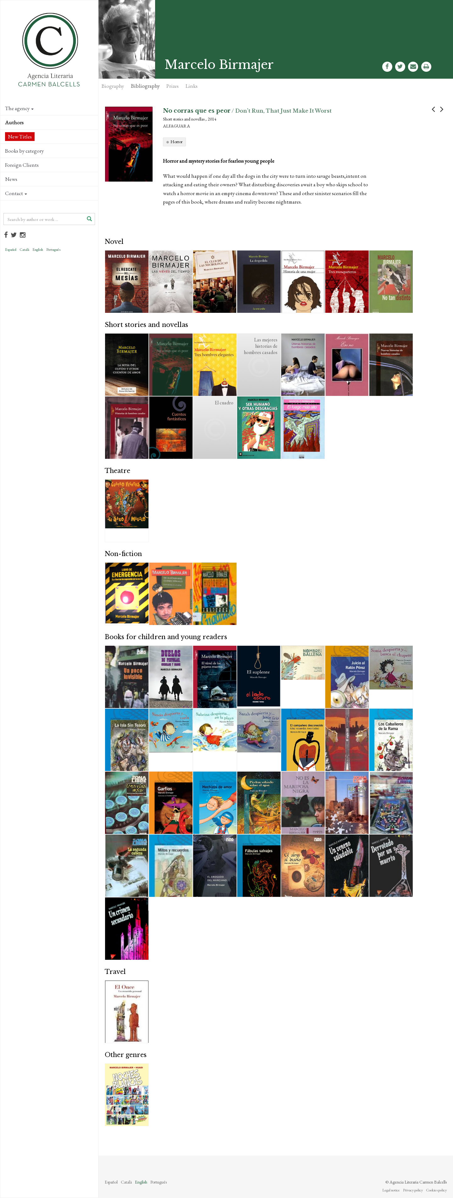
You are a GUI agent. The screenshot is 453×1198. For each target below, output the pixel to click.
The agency (19, 108)
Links (192, 85)
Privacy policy (413, 1190)
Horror (176, 141)
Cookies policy (436, 1190)
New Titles (20, 136)
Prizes (172, 85)
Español (10, 249)
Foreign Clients (22, 164)
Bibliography (145, 85)
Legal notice (391, 1190)
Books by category (24, 150)
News (11, 179)
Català (24, 249)
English (37, 249)
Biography (113, 85)
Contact (16, 193)
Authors (14, 122)
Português (53, 249)
